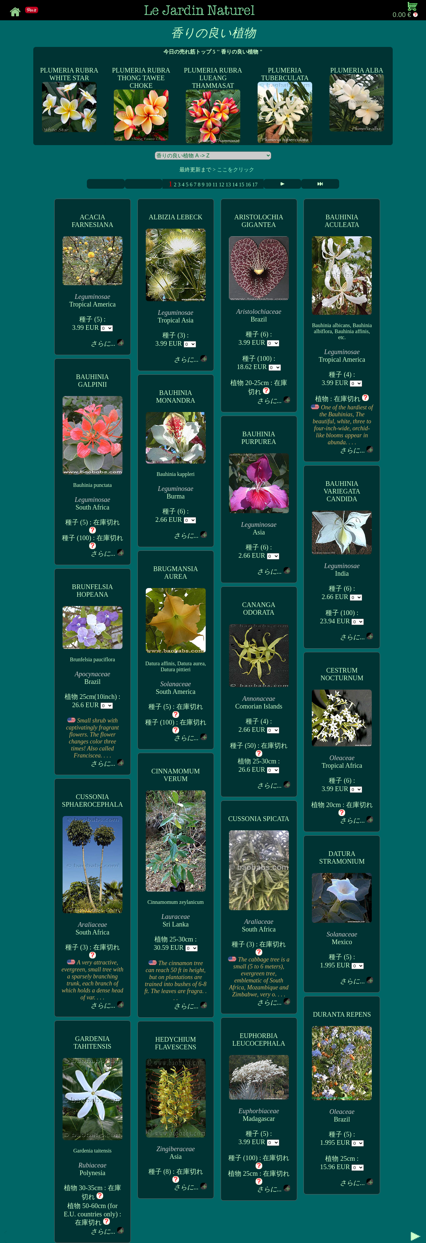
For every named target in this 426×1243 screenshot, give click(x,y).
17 (255, 184)
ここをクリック (235, 169)
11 (214, 184)
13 (228, 184)
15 (241, 184)
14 (235, 184)
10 (208, 184)
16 (248, 184)
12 (221, 184)
